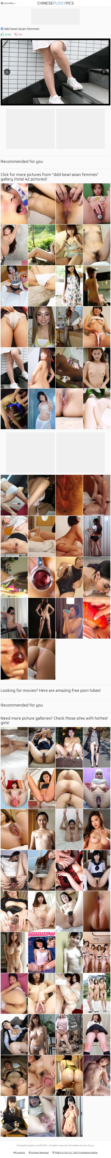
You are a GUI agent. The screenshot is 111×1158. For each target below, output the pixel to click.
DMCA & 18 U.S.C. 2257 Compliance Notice (75, 1152)
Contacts (19, 1152)
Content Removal (39, 1152)
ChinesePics (55, 3)
